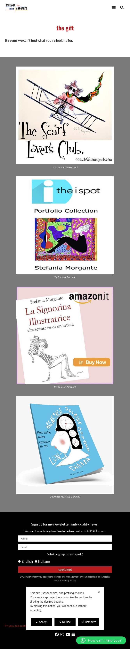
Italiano (44, 561)
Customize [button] (88, 622)
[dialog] (65, 608)
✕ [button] (99, 592)
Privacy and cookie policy (20, 625)
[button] (113, 7)
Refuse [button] (65, 622)
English (27, 561)
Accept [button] (41, 622)
